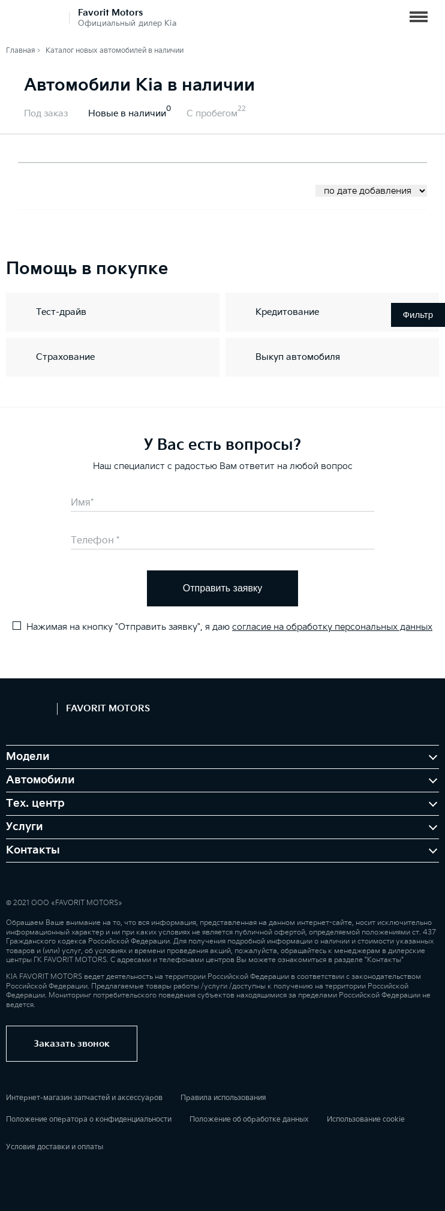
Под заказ (46, 113)
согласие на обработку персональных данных (332, 627)
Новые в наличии (127, 113)
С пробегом (212, 113)
